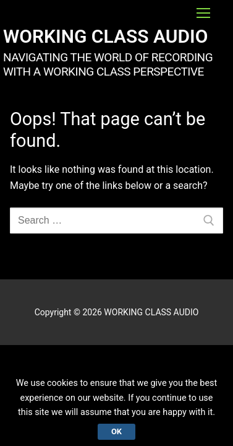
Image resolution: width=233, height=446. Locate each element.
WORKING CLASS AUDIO (105, 36)
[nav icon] (203, 13)
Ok (116, 431)
